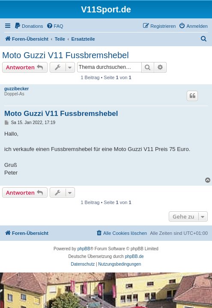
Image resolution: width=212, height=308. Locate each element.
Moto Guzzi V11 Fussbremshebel (65, 55)
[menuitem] (28, 26)
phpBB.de (134, 256)
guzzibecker (16, 88)
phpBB (84, 248)
